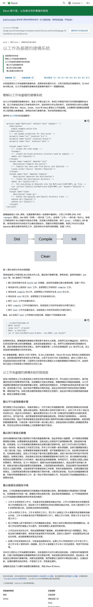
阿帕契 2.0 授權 (72, 576)
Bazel (5, 42)
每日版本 (48, 78)
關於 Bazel (14, 42)
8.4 (75, 78)
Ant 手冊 (13, 116)
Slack (50, 603)
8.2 (83, 78)
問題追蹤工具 (53, 599)
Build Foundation (9, 20)
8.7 (63, 78)
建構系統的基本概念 (28, 42)
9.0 (59, 78)
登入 (88, 3)
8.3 (79, 78)
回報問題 (10, 78)
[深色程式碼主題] (85, 120)
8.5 (71, 78)
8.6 (67, 78)
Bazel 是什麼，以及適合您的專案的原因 (25, 10)
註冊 (70, 20)
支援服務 (51, 595)
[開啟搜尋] (64, 3)
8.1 (88, 78)
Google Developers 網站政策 (15, 579)
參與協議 (59, 20)
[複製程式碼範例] (88, 120)
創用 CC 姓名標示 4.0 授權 (43, 576)
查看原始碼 (28, 78)
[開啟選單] (4, 3)
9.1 (55, 78)
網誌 (5, 595)
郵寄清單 (46, 20)
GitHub (5, 599)
